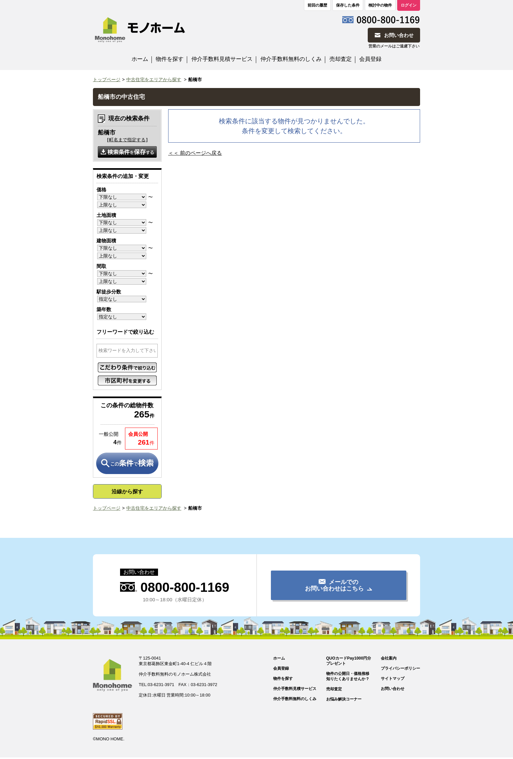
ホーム (140, 59)
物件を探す (170, 59)
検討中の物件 (380, 5)
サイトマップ (390, 679)
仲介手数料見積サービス (222, 59)
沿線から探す (127, 491)
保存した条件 (348, 5)
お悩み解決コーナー (339, 700)
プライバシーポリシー (399, 668)
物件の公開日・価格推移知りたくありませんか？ (343, 677)
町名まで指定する (127, 139)
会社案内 (386, 658)
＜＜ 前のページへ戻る (195, 153)
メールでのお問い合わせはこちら (334, 585)
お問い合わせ (390, 689)
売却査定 (340, 59)
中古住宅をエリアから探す (153, 79)
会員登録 (370, 59)
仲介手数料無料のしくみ (291, 59)
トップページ (106, 79)
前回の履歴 (317, 5)
